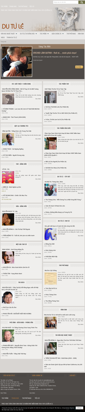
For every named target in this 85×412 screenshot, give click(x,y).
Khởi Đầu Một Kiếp (51, 256)
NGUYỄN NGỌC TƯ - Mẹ (9, 211)
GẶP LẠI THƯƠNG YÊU (21, 126)
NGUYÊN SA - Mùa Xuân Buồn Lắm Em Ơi (16, 267)
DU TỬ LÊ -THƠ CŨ (64, 221)
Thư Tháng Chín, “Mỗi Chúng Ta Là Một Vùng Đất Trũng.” (63, 199)
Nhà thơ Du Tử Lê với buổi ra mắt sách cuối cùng (59, 315)
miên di (4, 191)
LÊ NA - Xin (5, 169)
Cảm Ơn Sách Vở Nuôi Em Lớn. (55, 206)
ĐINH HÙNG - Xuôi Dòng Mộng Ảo (12, 249)
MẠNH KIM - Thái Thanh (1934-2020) (14, 117)
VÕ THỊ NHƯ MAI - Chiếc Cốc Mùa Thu (15, 195)
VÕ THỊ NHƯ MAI (6, 199)
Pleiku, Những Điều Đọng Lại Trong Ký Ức (58, 212)
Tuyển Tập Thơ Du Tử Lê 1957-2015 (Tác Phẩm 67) (61, 113)
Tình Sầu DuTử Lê (51, 288)
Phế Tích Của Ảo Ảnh (9, 307)
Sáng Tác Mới (44, 46)
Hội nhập (81, 29)
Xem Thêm (4, 393)
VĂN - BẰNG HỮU (21, 206)
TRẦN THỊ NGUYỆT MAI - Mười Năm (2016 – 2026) (60, 358)
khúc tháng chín (50, 250)
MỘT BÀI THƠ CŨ (21, 244)
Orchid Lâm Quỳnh (37, 60)
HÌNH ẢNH (64, 310)
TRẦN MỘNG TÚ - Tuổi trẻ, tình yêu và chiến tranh (18, 235)
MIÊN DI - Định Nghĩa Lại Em (12, 187)
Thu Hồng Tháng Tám (52, 301)
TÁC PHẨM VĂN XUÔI (64, 128)
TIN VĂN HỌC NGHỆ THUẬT (63, 335)
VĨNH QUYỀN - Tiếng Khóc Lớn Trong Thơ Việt (16, 131)
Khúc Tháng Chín (50, 294)
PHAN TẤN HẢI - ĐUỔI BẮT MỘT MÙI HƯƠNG (17, 313)
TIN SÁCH (21, 282)
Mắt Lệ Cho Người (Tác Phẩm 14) (55, 161)
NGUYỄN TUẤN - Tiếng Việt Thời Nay (14, 354)
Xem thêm (32, 393)
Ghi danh (74, 29)
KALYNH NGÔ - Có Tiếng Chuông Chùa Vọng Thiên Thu (19, 327)
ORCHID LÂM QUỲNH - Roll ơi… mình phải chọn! (55, 52)
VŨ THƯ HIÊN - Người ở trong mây (13, 155)
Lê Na (17, 173)
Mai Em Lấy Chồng (51, 270)
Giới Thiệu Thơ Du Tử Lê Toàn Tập (55, 89)
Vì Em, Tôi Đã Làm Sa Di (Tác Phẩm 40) (57, 119)
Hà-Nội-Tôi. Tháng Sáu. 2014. (54, 182)
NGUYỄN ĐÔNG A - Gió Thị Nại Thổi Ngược (16, 229)
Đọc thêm (38, 98)
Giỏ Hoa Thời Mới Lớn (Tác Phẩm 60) (57, 107)
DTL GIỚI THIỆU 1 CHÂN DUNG (21, 84)
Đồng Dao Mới (49, 244)
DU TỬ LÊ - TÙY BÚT (63, 177)
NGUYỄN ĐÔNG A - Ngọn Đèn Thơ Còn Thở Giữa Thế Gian (63, 340)
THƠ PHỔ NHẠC (64, 265)
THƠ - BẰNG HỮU (21, 164)
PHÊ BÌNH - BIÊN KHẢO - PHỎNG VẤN (21, 322)
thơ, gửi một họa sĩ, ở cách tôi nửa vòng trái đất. (60, 226)
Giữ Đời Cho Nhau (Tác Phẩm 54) (55, 168)
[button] (9, 34)
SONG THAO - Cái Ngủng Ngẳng (13, 149)
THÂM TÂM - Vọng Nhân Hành (12, 273)
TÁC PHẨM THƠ (64, 84)
